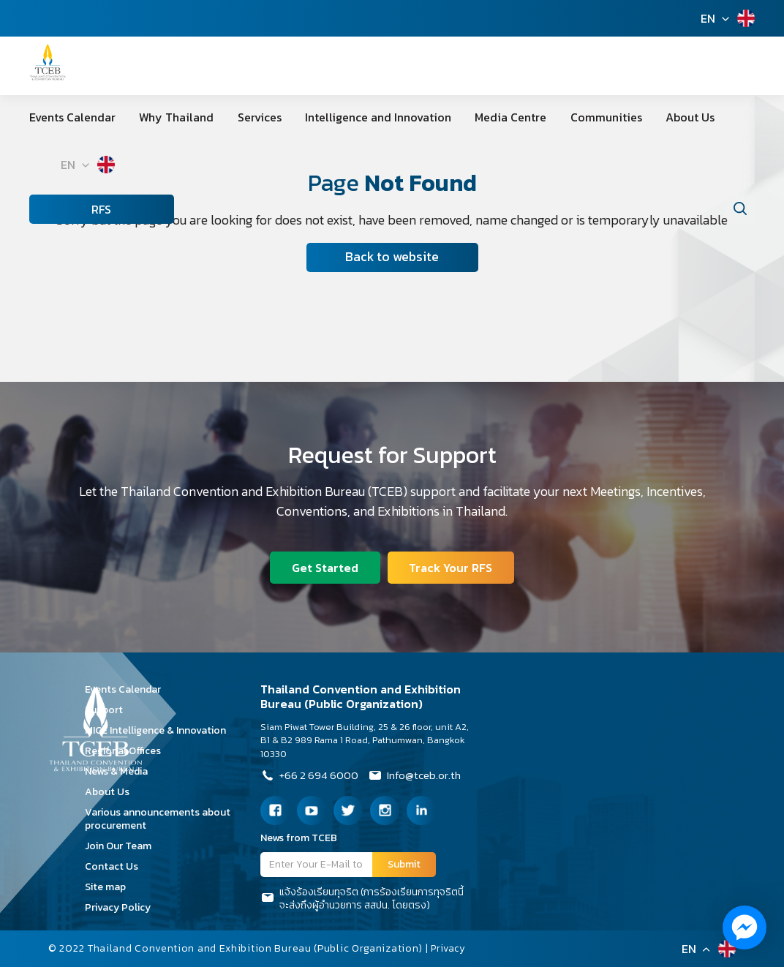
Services (235, 117)
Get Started (324, 566)
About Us (618, 117)
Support (109, 710)
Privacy (450, 948)
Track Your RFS (452, 566)
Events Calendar (72, 117)
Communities (546, 117)
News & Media (121, 771)
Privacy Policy (123, 907)
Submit (404, 864)
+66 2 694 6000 (311, 777)
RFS (59, 209)
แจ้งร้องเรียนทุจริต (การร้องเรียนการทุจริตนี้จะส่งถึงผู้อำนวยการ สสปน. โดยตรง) (362, 899)
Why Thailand (164, 117)
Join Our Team (123, 846)
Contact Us (116, 866)
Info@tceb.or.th (421, 777)
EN (708, 18)
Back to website (392, 257)
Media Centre (463, 117)
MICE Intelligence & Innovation (160, 730)
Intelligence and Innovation (342, 117)
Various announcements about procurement (157, 819)
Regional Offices (128, 751)
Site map (110, 887)
